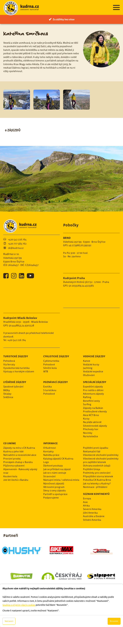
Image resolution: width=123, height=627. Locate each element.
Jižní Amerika (90, 512)
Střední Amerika (92, 519)
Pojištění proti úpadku (95, 447)
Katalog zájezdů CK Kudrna (58, 458)
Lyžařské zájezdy (14, 381)
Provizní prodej (12, 458)
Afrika (86, 505)
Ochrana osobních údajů (96, 465)
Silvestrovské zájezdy (95, 425)
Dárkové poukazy (53, 465)
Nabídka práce (51, 455)
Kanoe (86, 360)
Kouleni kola (10, 476)
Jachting (87, 368)
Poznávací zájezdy (55, 381)
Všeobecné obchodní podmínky (101, 455)
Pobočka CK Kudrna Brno (97, 479)
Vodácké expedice (93, 371)
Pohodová (9, 360)
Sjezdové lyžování (13, 386)
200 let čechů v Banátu (15, 479)
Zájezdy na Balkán (93, 408)
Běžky (6, 390)
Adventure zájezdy (93, 393)
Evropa (87, 498)
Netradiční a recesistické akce (19, 455)
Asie (85, 502)
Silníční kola (50, 368)
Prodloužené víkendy (95, 411)
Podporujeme (51, 497)
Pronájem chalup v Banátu (18, 462)
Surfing (87, 404)
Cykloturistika (51, 360)
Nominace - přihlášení (95, 487)
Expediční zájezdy (93, 386)
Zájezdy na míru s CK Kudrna (19, 447)
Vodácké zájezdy (94, 356)
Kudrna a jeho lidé (13, 451)
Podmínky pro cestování (96, 472)
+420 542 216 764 (17, 239)
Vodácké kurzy (91, 364)
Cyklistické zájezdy (56, 356)
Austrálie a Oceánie (93, 516)
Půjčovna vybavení (14, 465)
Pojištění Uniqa (91, 469)
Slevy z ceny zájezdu (54, 490)
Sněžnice (8, 397)
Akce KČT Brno (91, 415)
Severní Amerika (92, 509)
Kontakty (48, 451)
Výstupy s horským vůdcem (18, 371)
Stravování (49, 476)
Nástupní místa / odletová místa (61, 479)
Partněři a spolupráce (55, 494)
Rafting (87, 397)
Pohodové (49, 364)
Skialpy (7, 393)
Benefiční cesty (91, 400)
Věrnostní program (53, 487)
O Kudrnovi (49, 447)
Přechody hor (90, 429)
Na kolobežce (90, 436)
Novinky (87, 432)
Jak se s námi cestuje (54, 472)
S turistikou (49, 390)
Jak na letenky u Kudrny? (97, 483)
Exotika (47, 386)
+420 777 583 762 (17, 243)
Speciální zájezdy (94, 381)
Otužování (89, 375)
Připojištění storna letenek (98, 476)
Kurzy (86, 418)
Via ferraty (9, 364)
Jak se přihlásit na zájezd (57, 469)
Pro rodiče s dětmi (93, 390)
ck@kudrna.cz (16, 248)
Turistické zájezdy (15, 356)
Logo (46, 462)
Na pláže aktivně (92, 422)
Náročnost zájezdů (53, 483)
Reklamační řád (91, 451)
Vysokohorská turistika (16, 368)
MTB (45, 371)
